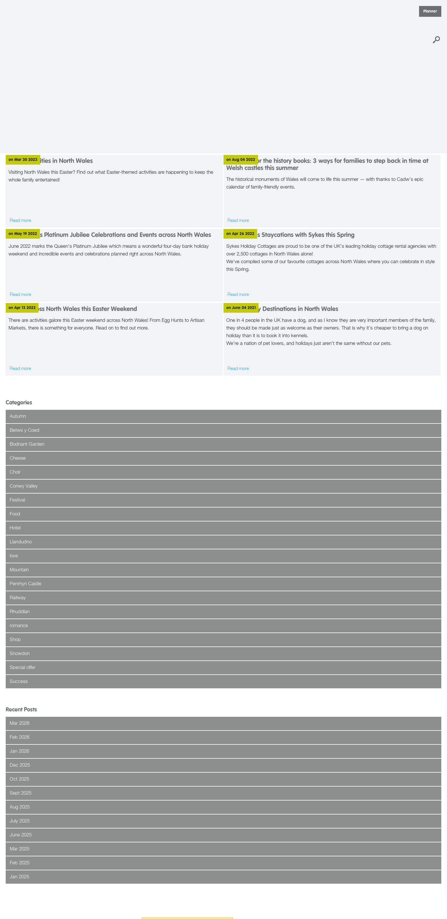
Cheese (18, 458)
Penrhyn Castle (25, 584)
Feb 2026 (19, 737)
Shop (15, 639)
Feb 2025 (19, 863)
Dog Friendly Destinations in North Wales (282, 309)
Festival (17, 500)
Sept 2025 (20, 793)
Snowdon (20, 653)
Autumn (18, 416)
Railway (18, 597)
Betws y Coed (24, 430)
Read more (20, 294)
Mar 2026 (19, 723)
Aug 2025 (20, 807)
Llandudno (21, 542)
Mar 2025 (19, 849)
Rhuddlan (20, 611)
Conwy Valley (24, 486)
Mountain (19, 570)
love (14, 556)
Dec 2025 (20, 765)
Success (19, 681)
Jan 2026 (19, 751)
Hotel (15, 528)
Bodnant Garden (27, 444)
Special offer (22, 667)
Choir (15, 472)
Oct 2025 (19, 779)
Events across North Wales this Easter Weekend (73, 309)
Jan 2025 (19, 877)
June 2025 (21, 835)
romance (19, 625)
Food (15, 514)
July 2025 (20, 821)
